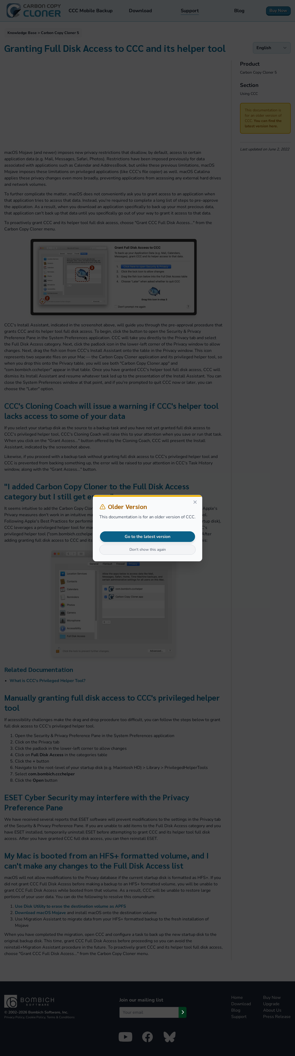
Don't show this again (147, 549)
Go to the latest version (147, 537)
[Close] (195, 502)
